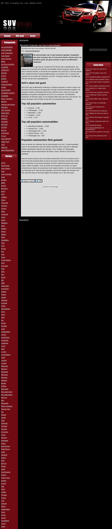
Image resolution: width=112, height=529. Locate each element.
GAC (3, 272)
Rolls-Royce (5, 449)
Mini (2, 400)
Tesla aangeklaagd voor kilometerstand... (95, 128)
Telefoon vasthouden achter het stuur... (97, 122)
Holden (3, 292)
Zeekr (3, 526)
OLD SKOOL (5, 110)
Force (3, 257)
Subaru (3, 481)
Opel (2, 420)
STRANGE (5, 133)
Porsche (4, 429)
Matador (4, 380)
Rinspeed (4, 440)
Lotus (3, 357)
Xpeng (3, 518)
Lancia (3, 335)
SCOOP (4, 127)
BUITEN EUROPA (7, 64)
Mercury (4, 398)
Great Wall (5, 286)
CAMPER (4, 67)
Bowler (3, 186)
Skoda (3, 466)
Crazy (3, 217)
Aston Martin (5, 168)
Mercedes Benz (6, 392)
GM (2, 280)
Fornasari (4, 266)
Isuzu (3, 312)
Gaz (2, 274)
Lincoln (3, 352)
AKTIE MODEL (6, 50)
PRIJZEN (4, 122)
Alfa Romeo (5, 166)
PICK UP (4, 116)
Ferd (2, 246)
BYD (2, 194)
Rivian (3, 443)
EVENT (3, 79)
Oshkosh (4, 423)
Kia (2, 320)
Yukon (3, 524)
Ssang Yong (5, 478)
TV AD (3, 136)
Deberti (3, 229)
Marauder (4, 372)
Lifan (3, 349)
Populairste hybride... (94, 125)
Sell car (3, 130)
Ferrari (3, 249)
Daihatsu (4, 223)
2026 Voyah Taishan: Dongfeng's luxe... (97, 82)
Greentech (5, 289)
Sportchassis (5, 472)
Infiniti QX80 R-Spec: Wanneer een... (97, 99)
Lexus (3, 346)
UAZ (2, 501)
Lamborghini (5, 332)
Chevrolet (4, 203)
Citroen (3, 209)
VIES (3, 145)
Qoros (3, 435)
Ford (2, 263)
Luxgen (3, 363)
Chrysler (4, 206)
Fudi (2, 269)
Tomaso (4, 495)
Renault (4, 438)
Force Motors (6, 260)
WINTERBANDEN (7, 150)
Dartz (3, 226)
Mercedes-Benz (6, 395)
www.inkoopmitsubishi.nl (32, 51)
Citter (3, 211)
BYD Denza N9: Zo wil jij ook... (97, 111)
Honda (3, 294)
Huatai (3, 297)
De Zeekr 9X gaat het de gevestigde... (95, 107)
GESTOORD (5, 90)
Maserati (4, 377)
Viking (3, 506)
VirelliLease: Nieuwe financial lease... (96, 95)
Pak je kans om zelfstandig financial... (96, 103)
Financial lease (6, 84)
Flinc (2, 254)
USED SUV (5, 142)
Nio (2, 412)
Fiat (2, 251)
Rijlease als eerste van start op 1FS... (97, 114)
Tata (2, 486)
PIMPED (4, 119)
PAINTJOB (5, 113)
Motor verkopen (6, 99)
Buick (3, 191)
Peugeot (4, 426)
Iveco (3, 314)
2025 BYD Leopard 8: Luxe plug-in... (97, 132)
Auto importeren (7, 53)
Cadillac (4, 197)
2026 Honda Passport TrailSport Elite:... (97, 118)
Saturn (3, 458)
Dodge (3, 234)
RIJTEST (4, 124)
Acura (3, 163)
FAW (3, 243)
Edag (3, 237)
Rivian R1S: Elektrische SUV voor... (96, 136)
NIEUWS (4, 107)
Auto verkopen (6, 174)
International (5, 309)
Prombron (4, 432)
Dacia (3, 220)
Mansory (4, 369)
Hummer (4, 300)
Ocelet (3, 418)
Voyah (3, 515)
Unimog (4, 503)
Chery (3, 200)
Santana (4, 455)
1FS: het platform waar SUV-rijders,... (96, 73)
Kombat (4, 326)
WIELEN (4, 147)
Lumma (3, 360)
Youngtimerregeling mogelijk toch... (98, 77)
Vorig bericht (23, 40)
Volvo (3, 512)
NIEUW (3, 102)
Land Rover (5, 337)
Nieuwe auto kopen (8, 104)
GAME (3, 87)
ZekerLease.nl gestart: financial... (98, 92)
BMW (3, 61)
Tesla (3, 489)
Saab (3, 452)
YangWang (5, 521)
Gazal (3, 277)
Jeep (3, 317)
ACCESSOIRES (7, 47)
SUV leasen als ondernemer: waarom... (96, 69)
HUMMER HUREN (8, 93)
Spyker (3, 475)
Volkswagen (5, 509)
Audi (2, 171)
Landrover (4, 340)
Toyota (3, 498)
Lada (3, 329)
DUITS (3, 76)
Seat (2, 461)
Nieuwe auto (5, 409)
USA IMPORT (6, 139)
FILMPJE (4, 82)
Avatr (3, 177)
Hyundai (4, 303)
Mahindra (4, 366)
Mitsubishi (4, 403)
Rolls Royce (5, 446)
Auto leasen (5, 56)
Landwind (4, 343)
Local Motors (5, 355)
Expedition (5, 240)
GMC (3, 283)
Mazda (3, 383)
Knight (3, 323)
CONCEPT (5, 70)
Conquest (4, 214)
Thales (3, 492)
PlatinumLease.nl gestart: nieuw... (98, 79)
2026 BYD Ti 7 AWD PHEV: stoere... (96, 89)
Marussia (4, 375)
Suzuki (3, 483)
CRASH (4, 73)
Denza (3, 231)
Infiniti (3, 306)
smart (3, 469)
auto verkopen (6, 59)
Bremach (4, 188)
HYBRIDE (4, 96)
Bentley (3, 180)
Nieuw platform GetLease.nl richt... (98, 86)
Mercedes (4, 389)
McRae (3, 386)
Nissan (3, 415)
